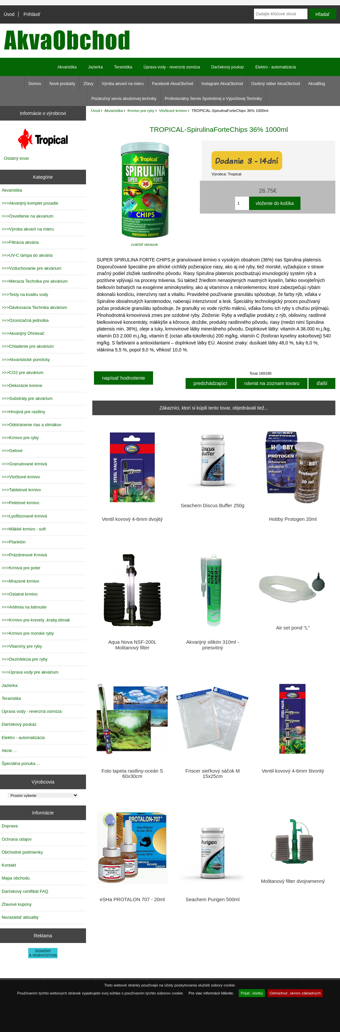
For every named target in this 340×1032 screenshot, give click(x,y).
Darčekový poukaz (227, 67)
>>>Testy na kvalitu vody (25, 294)
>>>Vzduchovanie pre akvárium (31, 268)
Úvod (9, 14)
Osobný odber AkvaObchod (275, 83)
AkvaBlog (316, 83)
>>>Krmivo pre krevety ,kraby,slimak (36, 619)
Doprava (10, 825)
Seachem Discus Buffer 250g (212, 505)
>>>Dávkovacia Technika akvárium (34, 307)
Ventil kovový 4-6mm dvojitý (132, 519)
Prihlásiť (32, 14)
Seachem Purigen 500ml (212, 899)
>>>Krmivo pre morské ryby (28, 633)
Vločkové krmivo (173, 110)
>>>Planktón (14, 541)
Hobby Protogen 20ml (292, 519)
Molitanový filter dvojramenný (293, 881)
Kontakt (9, 865)
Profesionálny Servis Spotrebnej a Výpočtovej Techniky (213, 98)
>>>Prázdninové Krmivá (24, 554)
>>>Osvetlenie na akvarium (27, 216)
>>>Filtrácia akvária (20, 242)
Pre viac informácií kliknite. (211, 993)
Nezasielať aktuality (20, 917)
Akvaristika (113, 110)
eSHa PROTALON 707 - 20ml (132, 899)
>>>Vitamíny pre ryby (22, 646)
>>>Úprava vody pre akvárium (30, 672)
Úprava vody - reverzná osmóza (171, 67)
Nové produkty (62, 83)
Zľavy (88, 83)
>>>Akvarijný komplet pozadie (30, 203)
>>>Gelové (12, 450)
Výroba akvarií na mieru (123, 83)
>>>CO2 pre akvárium (22, 372)
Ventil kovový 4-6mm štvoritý (293, 771)
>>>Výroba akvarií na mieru (28, 229)
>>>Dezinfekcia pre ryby (24, 659)
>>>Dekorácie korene (22, 385)
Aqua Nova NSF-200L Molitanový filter (132, 644)
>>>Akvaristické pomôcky (26, 359)
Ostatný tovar (16, 158)
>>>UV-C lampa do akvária (27, 255)
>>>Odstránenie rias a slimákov (31, 424)
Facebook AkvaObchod (172, 83)
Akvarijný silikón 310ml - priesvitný (212, 644)
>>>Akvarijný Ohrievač (23, 333)
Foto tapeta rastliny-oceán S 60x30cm (132, 773)
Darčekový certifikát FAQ (25, 891)
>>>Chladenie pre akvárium (28, 346)
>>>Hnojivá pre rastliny (23, 411)
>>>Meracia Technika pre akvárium (35, 281)
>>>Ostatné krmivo (20, 594)
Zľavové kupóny (17, 904)
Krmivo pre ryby (141, 110)
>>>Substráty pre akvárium (27, 398)
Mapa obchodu (16, 878)
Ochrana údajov (17, 839)
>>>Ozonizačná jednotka (25, 320)
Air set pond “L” (292, 627)
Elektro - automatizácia (275, 67)
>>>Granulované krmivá (24, 463)
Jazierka (95, 67)
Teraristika (123, 67)
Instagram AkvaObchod (222, 83)
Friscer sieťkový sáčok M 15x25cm (212, 773)
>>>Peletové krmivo (20, 502)
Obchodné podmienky (22, 852)
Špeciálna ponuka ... (21, 763)
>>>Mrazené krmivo (20, 581)
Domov (35, 83)
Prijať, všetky (252, 993)
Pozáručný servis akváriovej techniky (123, 98)
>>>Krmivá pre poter (21, 567)
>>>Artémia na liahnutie (24, 607)
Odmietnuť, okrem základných (295, 993)
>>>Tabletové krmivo (21, 489)
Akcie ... (9, 750)
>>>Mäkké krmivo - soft (24, 528)
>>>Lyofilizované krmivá (24, 516)
